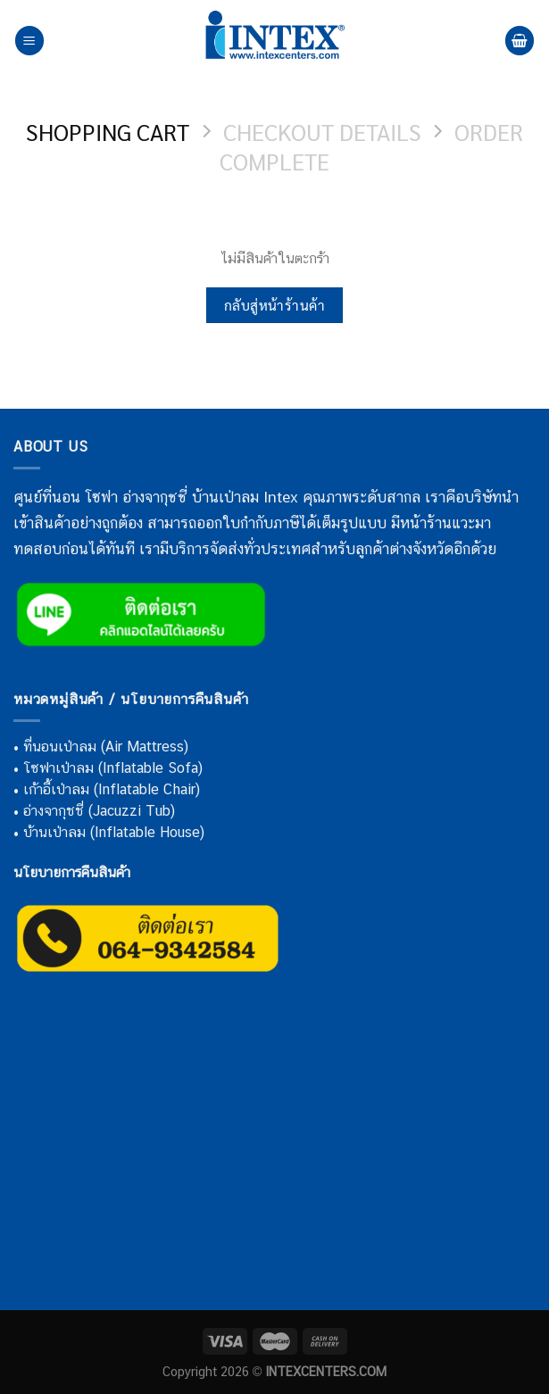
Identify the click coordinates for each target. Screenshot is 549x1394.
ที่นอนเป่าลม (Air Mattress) (105, 746)
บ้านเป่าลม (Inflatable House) (113, 832)
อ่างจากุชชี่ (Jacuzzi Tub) (99, 810)
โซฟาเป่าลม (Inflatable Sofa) (113, 767)
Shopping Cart (107, 131)
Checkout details (322, 131)
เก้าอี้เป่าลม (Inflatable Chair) (111, 789)
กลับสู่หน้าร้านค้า (275, 304)
